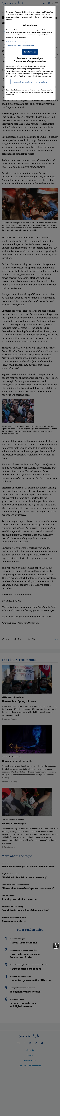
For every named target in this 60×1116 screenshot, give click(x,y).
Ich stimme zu (30, 51)
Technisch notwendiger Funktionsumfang (30, 82)
